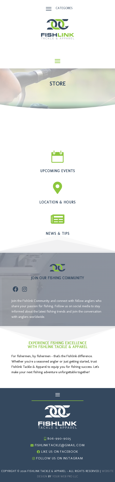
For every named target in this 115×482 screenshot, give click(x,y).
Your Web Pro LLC (65, 476)
